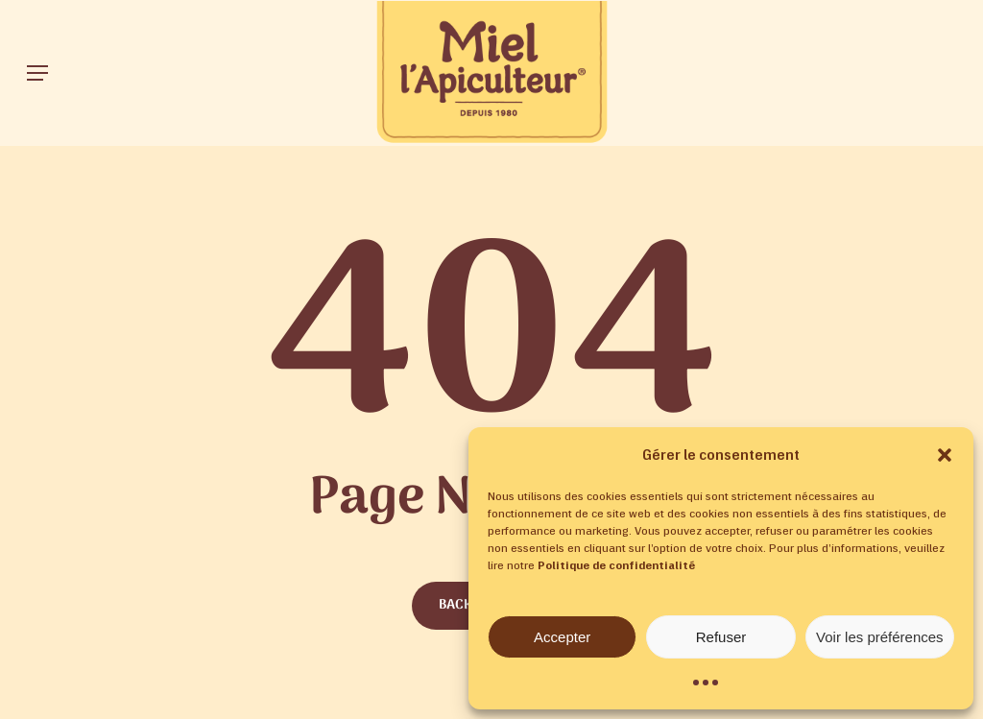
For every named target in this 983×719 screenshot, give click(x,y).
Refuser (721, 637)
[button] (944, 455)
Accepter (562, 637)
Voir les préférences (880, 637)
